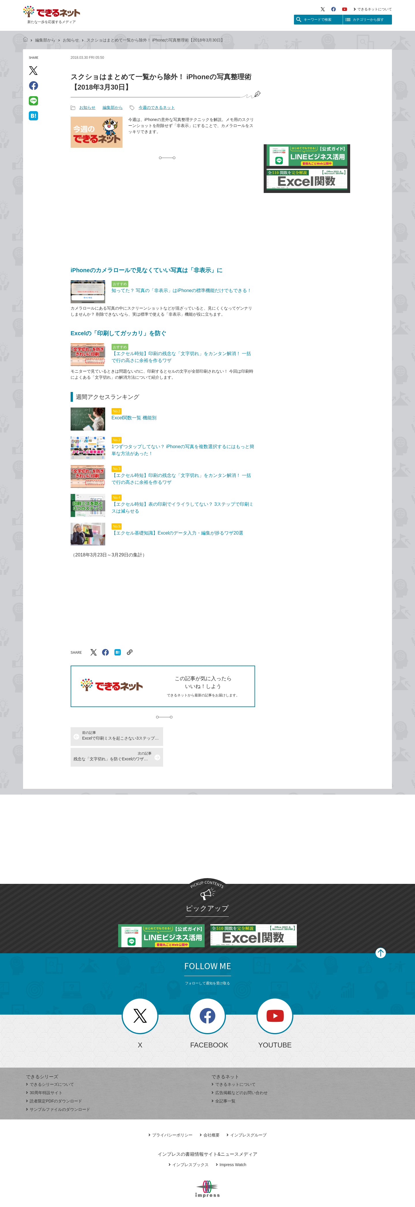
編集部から (45, 40)
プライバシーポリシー (170, 1114)
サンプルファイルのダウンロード (58, 1088)
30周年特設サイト (44, 1072)
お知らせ (71, 40)
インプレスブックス (189, 1144)
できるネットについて (373, 9)
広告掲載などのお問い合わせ (240, 1072)
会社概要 (210, 1114)
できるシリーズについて (50, 1063)
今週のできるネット (157, 107)
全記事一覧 (223, 1080)
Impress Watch (231, 1144)
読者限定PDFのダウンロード (54, 1080)
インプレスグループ (247, 1114)
